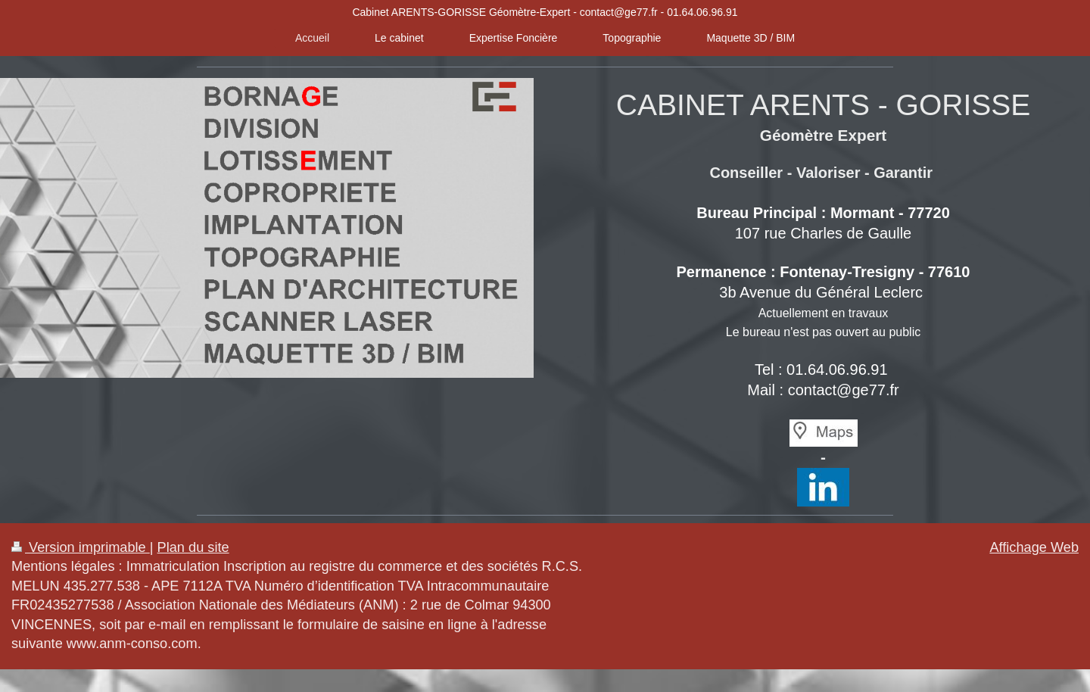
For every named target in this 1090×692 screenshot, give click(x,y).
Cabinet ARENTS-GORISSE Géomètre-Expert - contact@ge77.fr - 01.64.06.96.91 (544, 12)
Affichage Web (1034, 547)
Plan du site (193, 547)
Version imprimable (80, 547)
